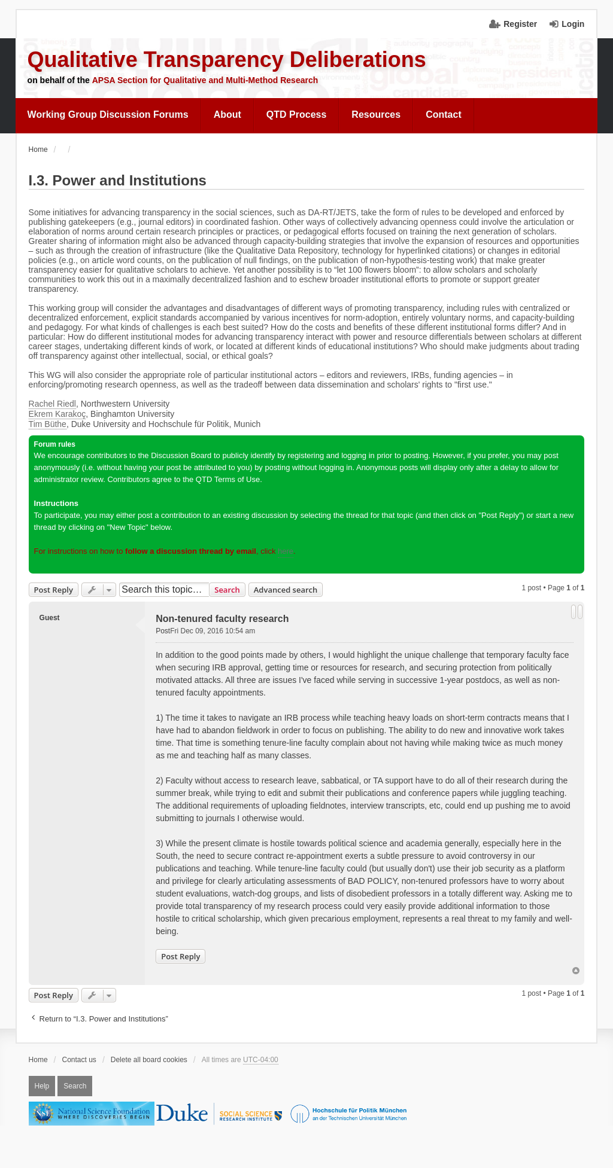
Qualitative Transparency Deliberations (227, 59)
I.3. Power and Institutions (118, 180)
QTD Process (296, 114)
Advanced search (286, 589)
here (285, 551)
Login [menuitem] (573, 24)
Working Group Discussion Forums (108, 114)
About (227, 114)
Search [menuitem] (74, 1086)
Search (227, 589)
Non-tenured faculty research (222, 619)
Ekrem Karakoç (57, 414)
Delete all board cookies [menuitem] (149, 1060)
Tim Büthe (47, 424)
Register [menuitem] (520, 24)
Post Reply (53, 589)
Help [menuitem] (42, 1086)
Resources (375, 114)
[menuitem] (108, 115)
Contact (444, 114)
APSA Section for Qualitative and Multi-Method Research (205, 80)
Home (38, 1060)
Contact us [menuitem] (79, 1060)
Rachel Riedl (52, 403)
